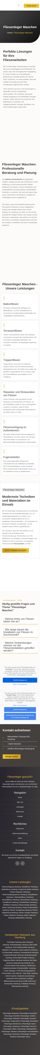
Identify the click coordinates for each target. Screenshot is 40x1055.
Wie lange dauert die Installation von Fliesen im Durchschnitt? (18, 632)
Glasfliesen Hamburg (10, 905)
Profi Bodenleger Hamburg (19, 945)
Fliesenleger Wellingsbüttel (26, 1029)
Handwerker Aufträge (25, 978)
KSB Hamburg (21, 965)
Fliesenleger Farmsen (28, 1026)
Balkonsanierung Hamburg (13, 981)
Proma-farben (7, 973)
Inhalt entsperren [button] (20, 680)
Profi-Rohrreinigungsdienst (26, 971)
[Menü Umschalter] (18, 5)
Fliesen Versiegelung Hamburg (20, 910)
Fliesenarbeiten (19, 544)
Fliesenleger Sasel (28, 1024)
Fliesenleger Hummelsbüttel (28, 1031)
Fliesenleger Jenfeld (28, 1016)
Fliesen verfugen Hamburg (28, 913)
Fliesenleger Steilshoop (11, 1026)
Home (9, 33)
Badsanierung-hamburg (26, 976)
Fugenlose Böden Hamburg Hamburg (16, 960)
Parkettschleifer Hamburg (27, 968)
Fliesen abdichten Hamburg (13, 915)
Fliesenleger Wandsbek (29, 1021)
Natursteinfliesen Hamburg (23, 897)
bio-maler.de (16, 973)
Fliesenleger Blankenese (12, 1024)
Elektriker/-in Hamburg (10, 950)
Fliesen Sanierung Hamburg (12, 907)
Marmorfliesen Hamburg (28, 900)
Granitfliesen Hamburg (10, 902)
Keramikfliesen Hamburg (10, 900)
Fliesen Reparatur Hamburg (20, 892)
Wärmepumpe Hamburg (20, 986)
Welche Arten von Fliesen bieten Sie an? (18, 620)
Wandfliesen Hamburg (29, 887)
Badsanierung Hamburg (22, 963)
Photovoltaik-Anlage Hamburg (23, 958)
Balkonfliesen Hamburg (24, 918)
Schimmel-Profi (11, 978)
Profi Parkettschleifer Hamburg (23, 947)
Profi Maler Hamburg (14, 942)
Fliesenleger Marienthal (12, 1034)
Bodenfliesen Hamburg (9, 889)
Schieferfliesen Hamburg (28, 902)
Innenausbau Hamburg (12, 984)
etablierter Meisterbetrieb (13, 179)
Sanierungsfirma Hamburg (28, 950)
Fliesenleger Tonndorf (27, 1018)
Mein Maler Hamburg (30, 973)
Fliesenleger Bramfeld (12, 1016)
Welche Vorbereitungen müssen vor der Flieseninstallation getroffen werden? (19, 646)
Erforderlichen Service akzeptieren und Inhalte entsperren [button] (20, 716)
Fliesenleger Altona (23, 1037)
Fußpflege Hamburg (28, 984)
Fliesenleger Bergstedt (10, 1013)
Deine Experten (11, 976)
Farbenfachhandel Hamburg (14, 955)
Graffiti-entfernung (29, 981)
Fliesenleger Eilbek (9, 1029)
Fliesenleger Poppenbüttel (11, 1021)
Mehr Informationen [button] (20, 684)
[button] (20, 620)
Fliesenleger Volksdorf (9, 1031)
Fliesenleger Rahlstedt (11, 1018)
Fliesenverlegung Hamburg (11, 887)
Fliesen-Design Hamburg (27, 905)
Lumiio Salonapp (9, 971)
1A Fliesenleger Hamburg (11, 952)
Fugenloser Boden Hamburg (28, 889)
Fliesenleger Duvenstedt (28, 1013)
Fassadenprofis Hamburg (29, 952)
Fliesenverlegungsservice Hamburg (14, 894)
